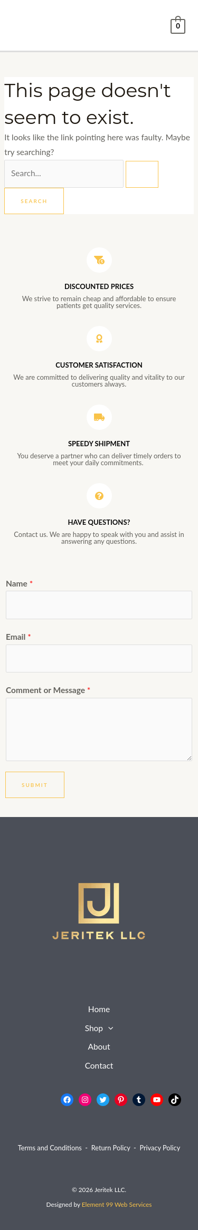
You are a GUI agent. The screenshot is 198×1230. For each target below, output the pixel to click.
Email (18, 636)
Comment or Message (48, 690)
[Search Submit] (142, 174)
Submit (35, 785)
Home (99, 1009)
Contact (99, 1065)
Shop (99, 1028)
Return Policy (110, 1147)
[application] (108, 1028)
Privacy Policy (159, 1147)
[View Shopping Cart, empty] (178, 25)
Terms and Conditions (50, 1147)
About (99, 1046)
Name (19, 583)
